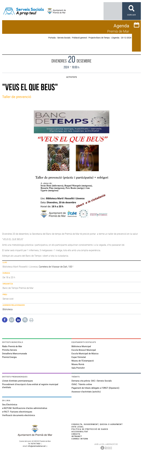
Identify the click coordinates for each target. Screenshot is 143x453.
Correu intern (80, 439)
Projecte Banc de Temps (99, 38)
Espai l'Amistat (79, 357)
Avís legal (78, 427)
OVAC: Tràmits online (82, 384)
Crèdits (76, 434)
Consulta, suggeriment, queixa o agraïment (97, 424)
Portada (52, 38)
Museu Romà (78, 364)
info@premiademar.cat (36, 446)
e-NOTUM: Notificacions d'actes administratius (24, 408)
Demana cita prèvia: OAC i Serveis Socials (92, 381)
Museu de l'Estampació (83, 360)
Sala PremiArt (78, 368)
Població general (79, 38)
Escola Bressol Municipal (84, 350)
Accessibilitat (80, 432)
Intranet (77, 436)
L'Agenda (115, 38)
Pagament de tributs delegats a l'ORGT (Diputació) (95, 388)
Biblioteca (8, 309)
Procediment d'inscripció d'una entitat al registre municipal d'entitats (30, 386)
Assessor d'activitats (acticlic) (86, 391)
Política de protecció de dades (90, 429)
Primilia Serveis (9, 350)
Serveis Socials (63, 38)
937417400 (35, 444)
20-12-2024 (126, 38)
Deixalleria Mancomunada (14, 353)
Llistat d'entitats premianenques (17, 381)
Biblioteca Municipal (81, 346)
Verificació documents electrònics (18, 415)
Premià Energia (9, 357)
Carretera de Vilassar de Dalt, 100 (55, 266)
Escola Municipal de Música (85, 353)
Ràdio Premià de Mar (12, 346)
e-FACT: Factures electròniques (17, 411)
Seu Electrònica (9, 404)
